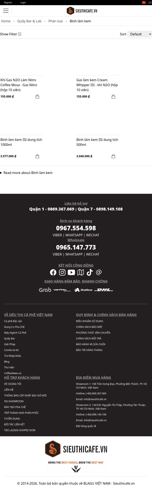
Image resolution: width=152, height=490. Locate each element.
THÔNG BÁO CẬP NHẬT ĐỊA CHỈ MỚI (25, 395)
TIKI (6, 430)
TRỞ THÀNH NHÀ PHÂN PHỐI (21, 413)
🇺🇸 (150, 2)
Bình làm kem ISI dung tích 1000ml (21, 142)
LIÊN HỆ (8, 389)
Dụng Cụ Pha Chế (14, 327)
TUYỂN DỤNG (12, 418)
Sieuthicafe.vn (124, 483)
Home (6, 21)
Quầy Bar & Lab (29, 21)
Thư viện (9, 367)
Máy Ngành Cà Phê (15, 332)
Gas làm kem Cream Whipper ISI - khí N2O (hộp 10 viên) (97, 85)
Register (8, 2)
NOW (32, 430)
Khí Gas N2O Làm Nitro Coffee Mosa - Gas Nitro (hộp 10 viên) (18, 85)
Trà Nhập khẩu (12, 356)
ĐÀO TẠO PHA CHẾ (15, 407)
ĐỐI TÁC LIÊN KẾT (14, 424)
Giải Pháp (9, 344)
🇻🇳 (144, 2)
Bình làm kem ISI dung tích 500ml (97, 142)
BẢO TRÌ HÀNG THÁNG (89, 350)
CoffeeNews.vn (12, 373)
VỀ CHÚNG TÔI (12, 384)
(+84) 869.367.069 (96, 393)
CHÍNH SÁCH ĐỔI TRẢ (88, 338)
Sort (123, 34)
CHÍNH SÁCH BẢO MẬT (89, 327)
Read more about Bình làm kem (28, 172)
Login (23, 2)
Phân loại (55, 21)
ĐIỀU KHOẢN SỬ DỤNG (89, 321)
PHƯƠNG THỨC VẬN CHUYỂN (93, 332)
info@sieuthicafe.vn (95, 399)
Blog (7, 361)
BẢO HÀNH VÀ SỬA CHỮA (90, 344)
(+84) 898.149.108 (96, 414)
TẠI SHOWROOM (14, 401)
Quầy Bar (9, 338)
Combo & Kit (11, 350)
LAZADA (14, 430)
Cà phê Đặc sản (13, 321)
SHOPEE (23, 430)
